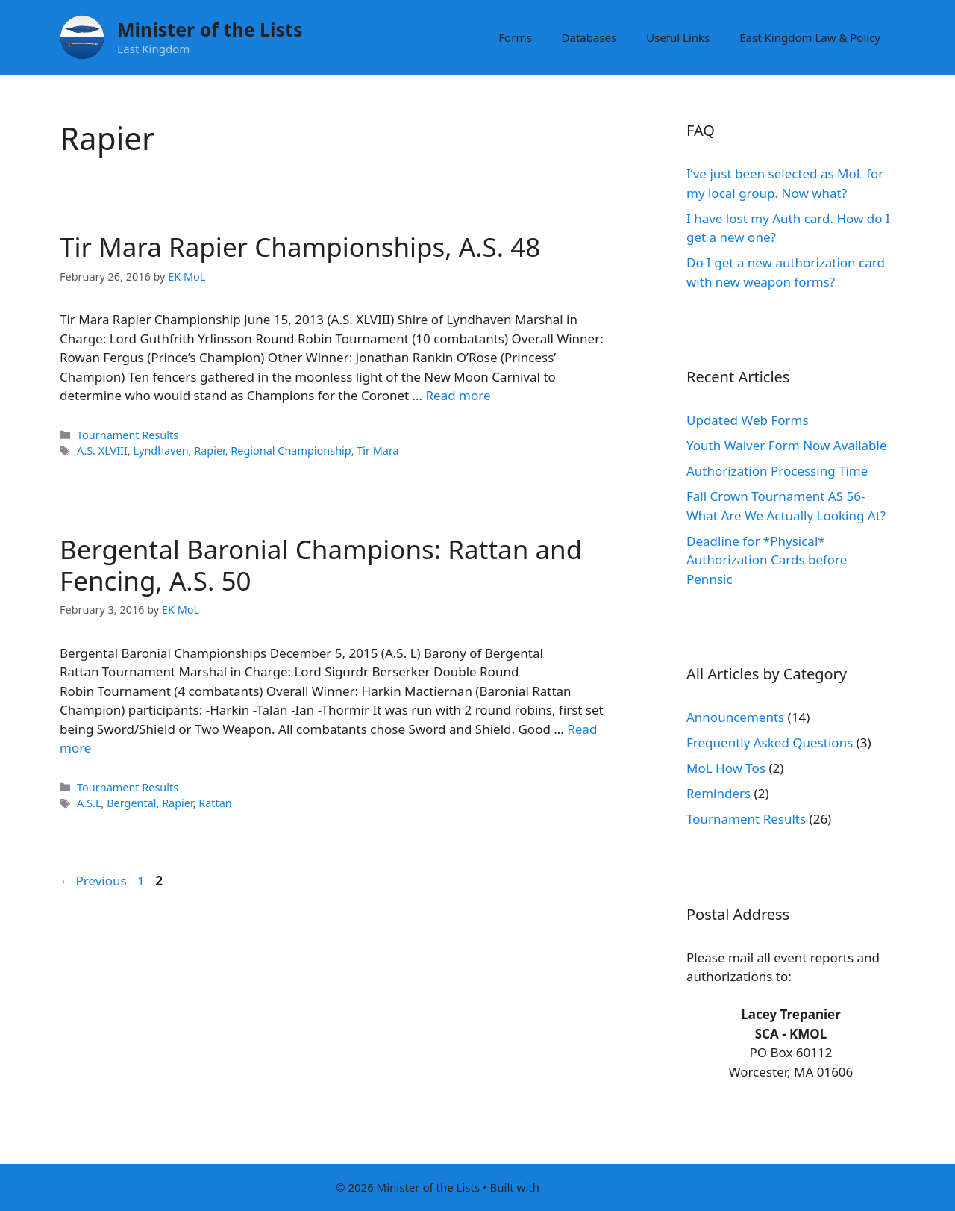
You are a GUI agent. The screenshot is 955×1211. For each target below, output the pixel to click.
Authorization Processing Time (777, 470)
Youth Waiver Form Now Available (786, 445)
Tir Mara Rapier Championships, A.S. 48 (300, 246)
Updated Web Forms (747, 420)
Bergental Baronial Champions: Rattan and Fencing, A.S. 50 (321, 565)
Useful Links (678, 37)
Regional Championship (291, 450)
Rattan (215, 803)
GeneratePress (580, 1187)
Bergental (131, 803)
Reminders (718, 793)
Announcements (735, 717)
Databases (589, 37)
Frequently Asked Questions (769, 742)
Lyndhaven (160, 450)
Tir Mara (377, 450)
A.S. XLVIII (102, 450)
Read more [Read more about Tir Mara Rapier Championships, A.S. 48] (457, 395)
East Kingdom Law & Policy (809, 37)
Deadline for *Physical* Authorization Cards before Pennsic (766, 560)
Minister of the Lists (210, 29)
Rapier (209, 450)
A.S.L (89, 803)
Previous (93, 880)
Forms (514, 37)
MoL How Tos (725, 767)
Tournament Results (127, 435)
